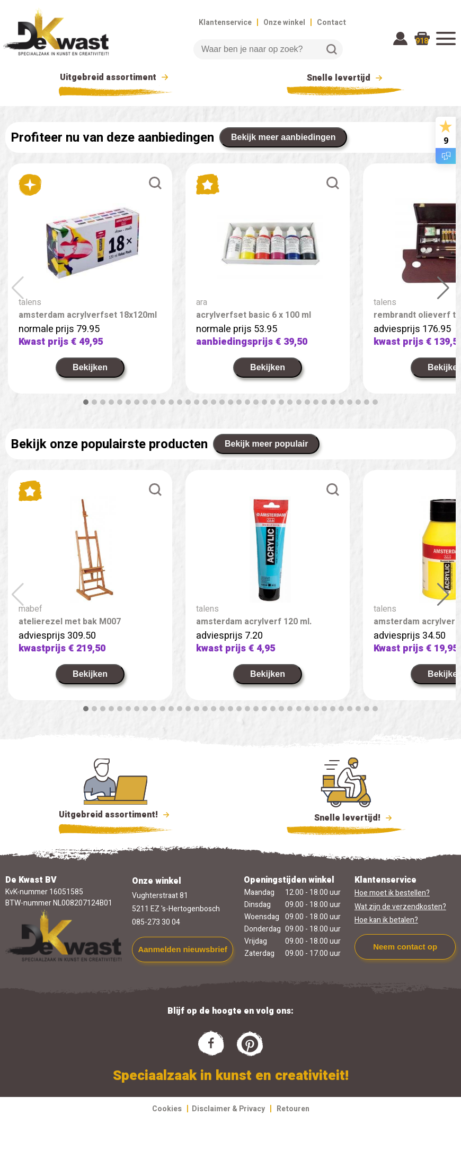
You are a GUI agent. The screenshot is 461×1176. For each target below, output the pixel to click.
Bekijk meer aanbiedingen (283, 137)
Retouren (293, 1108)
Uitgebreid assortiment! (116, 815)
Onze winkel (284, 22)
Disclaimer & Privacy (228, 1108)
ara (201, 302)
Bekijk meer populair (266, 443)
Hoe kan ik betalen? (386, 920)
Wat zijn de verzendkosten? (400, 906)
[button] (85, 402)
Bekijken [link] (90, 367)
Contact (331, 22)
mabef (30, 609)
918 (421, 41)
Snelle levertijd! (346, 817)
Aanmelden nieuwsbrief (182, 949)
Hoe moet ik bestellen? (392, 893)
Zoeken (331, 49)
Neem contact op (405, 946)
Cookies (167, 1108)
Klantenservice (225, 22)
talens (30, 302)
